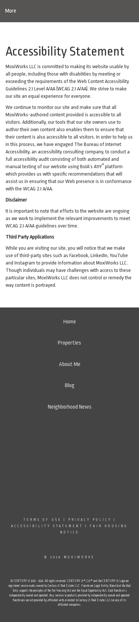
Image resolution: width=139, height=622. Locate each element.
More (10, 11)
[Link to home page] (69, 11)
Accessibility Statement (47, 526)
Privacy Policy (90, 520)
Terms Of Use (42, 520)
